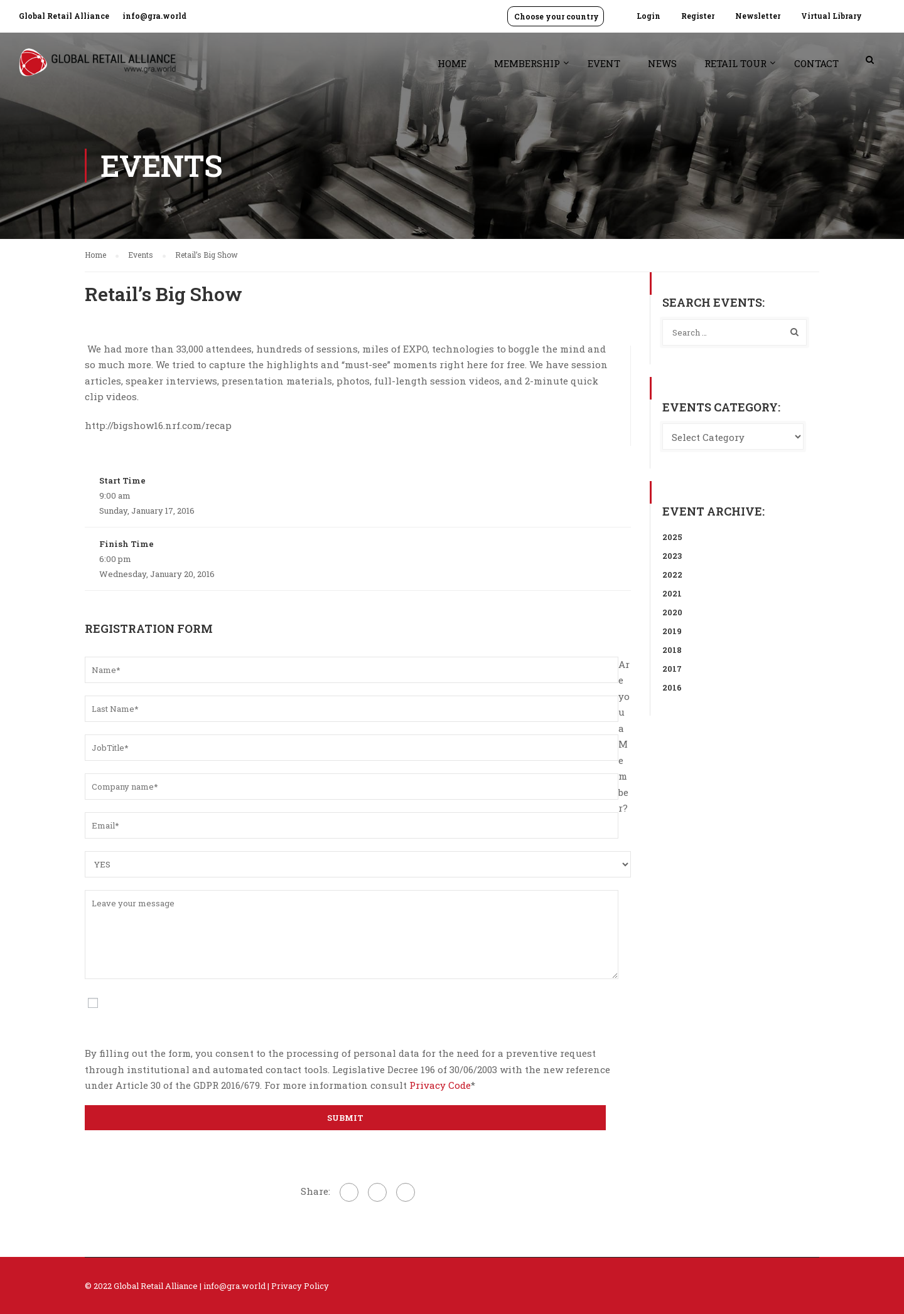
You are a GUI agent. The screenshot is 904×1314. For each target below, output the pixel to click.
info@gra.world (154, 16)
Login (648, 16)
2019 (672, 631)
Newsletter (757, 16)
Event (604, 63)
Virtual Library (831, 16)
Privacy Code (440, 1085)
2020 (672, 612)
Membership (527, 63)
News (662, 63)
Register (697, 16)
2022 (672, 574)
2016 (672, 687)
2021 (672, 593)
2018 (672, 649)
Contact (816, 63)
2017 (672, 668)
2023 (672, 555)
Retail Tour (735, 63)
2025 (672, 537)
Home (452, 63)
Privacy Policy (300, 1285)
